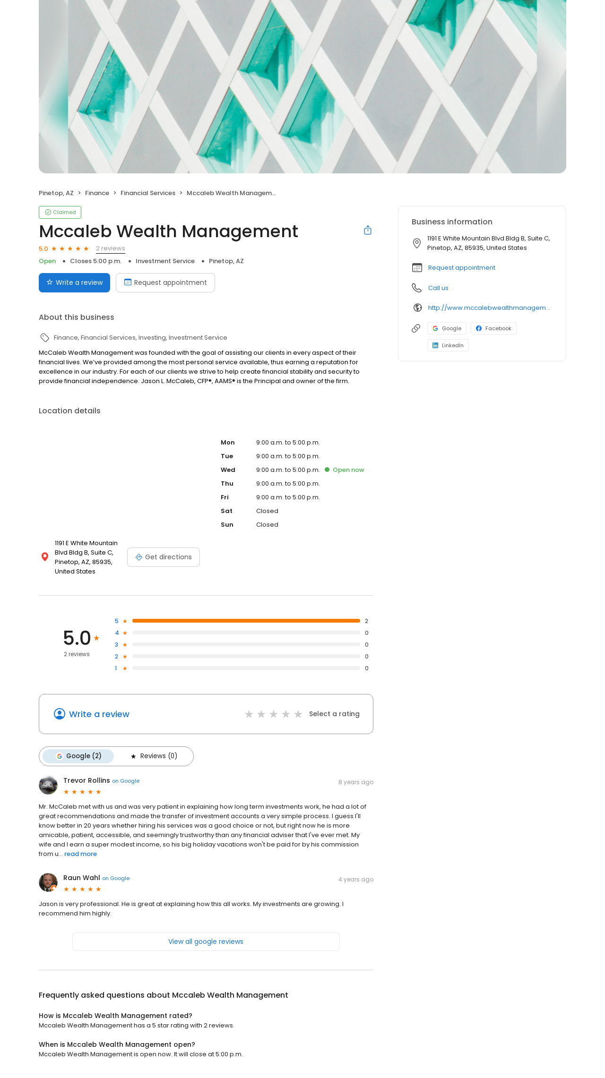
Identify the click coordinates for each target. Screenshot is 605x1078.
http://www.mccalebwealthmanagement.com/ (490, 307)
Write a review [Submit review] (74, 282)
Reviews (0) (153, 756)
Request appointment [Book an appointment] (165, 282)
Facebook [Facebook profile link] (493, 328)
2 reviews (110, 248)
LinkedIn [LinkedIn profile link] (448, 345)
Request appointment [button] (461, 267)
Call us (438, 287)
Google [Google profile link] (446, 328)
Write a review (99, 714)
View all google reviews (205, 941)
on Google (125, 781)
